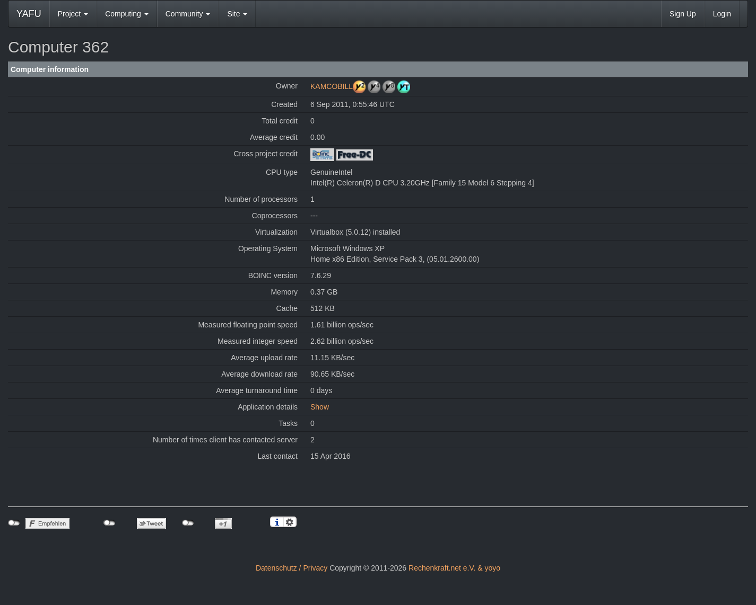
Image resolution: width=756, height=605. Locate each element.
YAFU (28, 13)
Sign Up (683, 14)
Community (188, 14)
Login (722, 14)
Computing (127, 14)
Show (319, 407)
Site (237, 14)
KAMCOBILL (331, 86)
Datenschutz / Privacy (291, 568)
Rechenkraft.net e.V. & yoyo (454, 568)
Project (73, 14)
